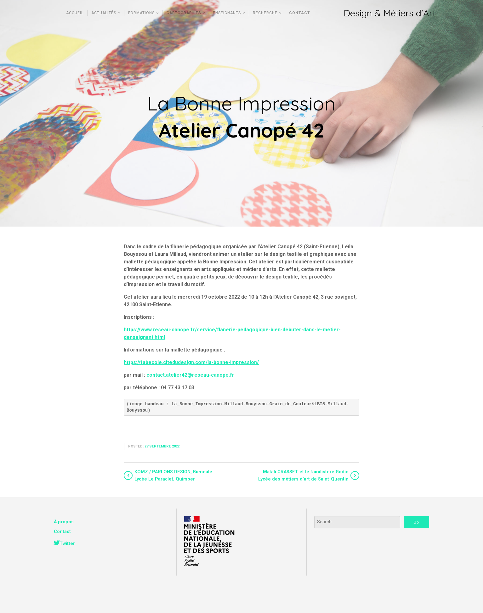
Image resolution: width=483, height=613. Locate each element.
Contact (62, 531)
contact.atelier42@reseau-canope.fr (190, 375)
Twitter (67, 543)
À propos (64, 522)
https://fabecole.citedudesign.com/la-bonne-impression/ (191, 362)
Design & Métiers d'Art (389, 13)
